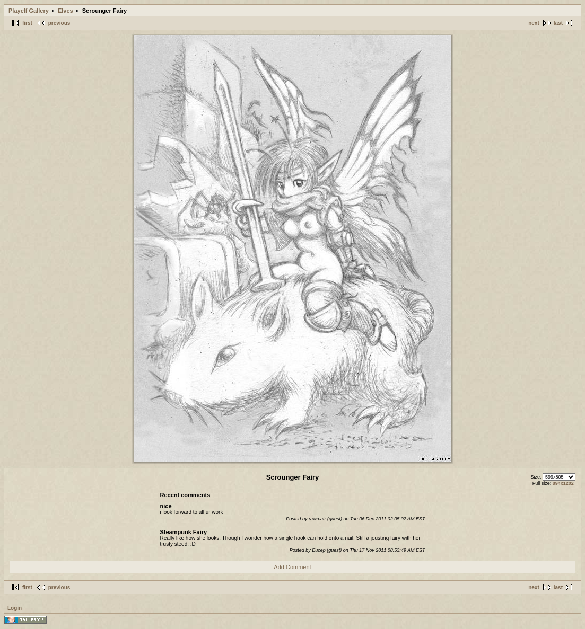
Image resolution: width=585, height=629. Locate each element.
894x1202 (563, 483)
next (533, 23)
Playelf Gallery (28, 10)
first (27, 23)
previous (59, 23)
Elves (65, 10)
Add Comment (292, 567)
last (558, 23)
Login (14, 608)
